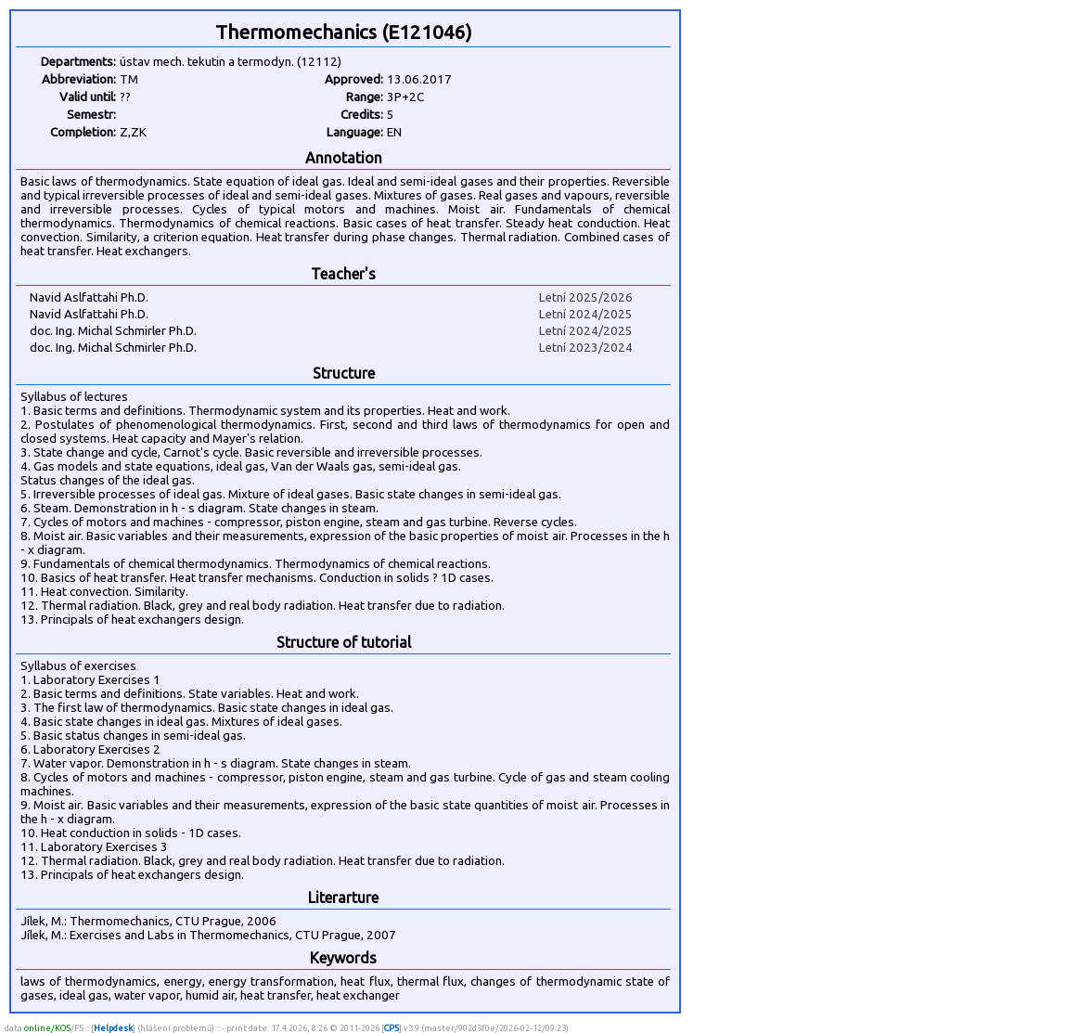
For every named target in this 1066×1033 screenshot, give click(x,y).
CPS (391, 1028)
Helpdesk (113, 1028)
